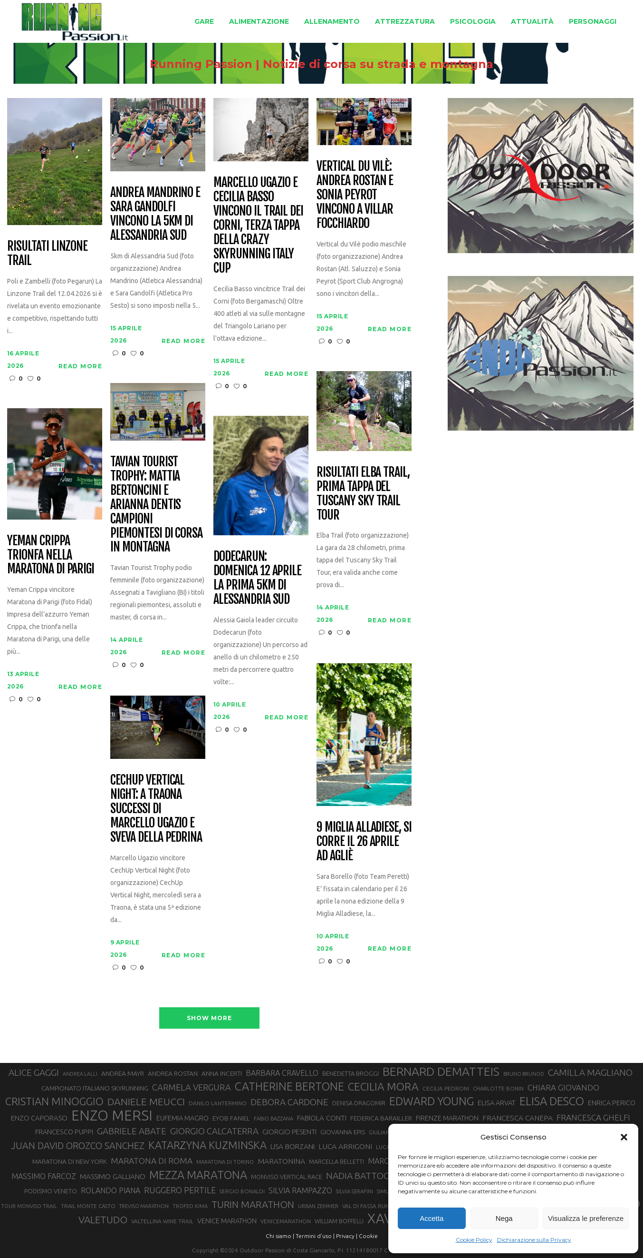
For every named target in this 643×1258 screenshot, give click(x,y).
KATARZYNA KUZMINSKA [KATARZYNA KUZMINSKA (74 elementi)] (207, 1145)
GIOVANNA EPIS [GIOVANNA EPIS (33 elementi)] (342, 1132)
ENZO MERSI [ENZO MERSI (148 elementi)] (112, 1116)
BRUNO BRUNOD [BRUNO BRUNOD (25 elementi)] (523, 1074)
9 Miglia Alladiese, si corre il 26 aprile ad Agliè (364, 841)
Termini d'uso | (315, 1236)
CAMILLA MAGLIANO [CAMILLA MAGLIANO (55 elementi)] (590, 1072)
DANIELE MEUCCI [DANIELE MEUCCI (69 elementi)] (146, 1101)
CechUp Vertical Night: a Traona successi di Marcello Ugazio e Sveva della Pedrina (156, 808)
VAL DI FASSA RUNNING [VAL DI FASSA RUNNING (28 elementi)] (372, 1206)
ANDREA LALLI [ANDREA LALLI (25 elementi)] (80, 1074)
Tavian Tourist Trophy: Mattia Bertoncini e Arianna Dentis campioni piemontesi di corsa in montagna (156, 504)
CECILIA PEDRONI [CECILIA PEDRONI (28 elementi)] (445, 1088)
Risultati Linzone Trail (47, 253)
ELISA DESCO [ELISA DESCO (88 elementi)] (551, 1101)
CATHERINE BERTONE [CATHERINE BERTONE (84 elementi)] (289, 1086)
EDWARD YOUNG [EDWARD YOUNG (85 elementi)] (431, 1101)
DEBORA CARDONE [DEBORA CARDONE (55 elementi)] (289, 1102)
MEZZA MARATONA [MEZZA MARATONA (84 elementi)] (198, 1175)
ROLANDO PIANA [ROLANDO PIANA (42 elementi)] (110, 1190)
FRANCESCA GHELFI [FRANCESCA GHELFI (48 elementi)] (593, 1117)
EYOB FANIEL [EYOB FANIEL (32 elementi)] (231, 1118)
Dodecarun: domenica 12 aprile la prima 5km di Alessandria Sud (257, 578)
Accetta (431, 1218)
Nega (504, 1218)
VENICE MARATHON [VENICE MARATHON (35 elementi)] (227, 1221)
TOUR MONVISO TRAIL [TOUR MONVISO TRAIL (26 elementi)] (29, 1206)
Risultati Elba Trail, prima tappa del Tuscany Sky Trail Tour (363, 493)
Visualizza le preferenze (586, 1218)
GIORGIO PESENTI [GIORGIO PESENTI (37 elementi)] (289, 1132)
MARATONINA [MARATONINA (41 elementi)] (281, 1161)
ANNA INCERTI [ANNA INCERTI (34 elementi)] (222, 1073)
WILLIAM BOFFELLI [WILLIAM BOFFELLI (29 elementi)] (339, 1221)
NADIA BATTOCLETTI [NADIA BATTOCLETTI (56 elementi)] (369, 1175)
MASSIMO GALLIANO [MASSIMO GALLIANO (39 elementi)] (112, 1176)
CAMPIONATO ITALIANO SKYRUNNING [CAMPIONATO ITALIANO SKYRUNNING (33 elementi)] (94, 1088)
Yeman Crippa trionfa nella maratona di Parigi (50, 555)
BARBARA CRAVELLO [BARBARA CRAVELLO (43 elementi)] (282, 1073)
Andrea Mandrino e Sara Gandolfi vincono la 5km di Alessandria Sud (155, 214)
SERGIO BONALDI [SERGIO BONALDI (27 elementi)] (242, 1191)
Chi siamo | (280, 1236)
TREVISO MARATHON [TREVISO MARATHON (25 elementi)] (144, 1206)
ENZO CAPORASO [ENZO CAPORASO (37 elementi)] (39, 1118)
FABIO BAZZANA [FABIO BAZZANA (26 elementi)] (273, 1118)
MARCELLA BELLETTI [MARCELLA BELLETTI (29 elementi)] (336, 1161)
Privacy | (346, 1236)
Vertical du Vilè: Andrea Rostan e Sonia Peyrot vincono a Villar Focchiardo (355, 194)
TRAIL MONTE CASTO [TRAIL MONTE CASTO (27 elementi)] (88, 1206)
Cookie (368, 1236)
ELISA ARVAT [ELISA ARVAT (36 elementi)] (497, 1103)
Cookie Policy (474, 1239)
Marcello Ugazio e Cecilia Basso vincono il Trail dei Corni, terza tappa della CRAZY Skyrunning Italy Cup (258, 225)
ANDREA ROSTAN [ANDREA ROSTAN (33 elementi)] (173, 1073)
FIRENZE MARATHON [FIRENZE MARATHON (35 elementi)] (447, 1118)
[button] (624, 1137)
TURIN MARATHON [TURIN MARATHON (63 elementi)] (252, 1204)
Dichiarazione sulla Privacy (534, 1239)
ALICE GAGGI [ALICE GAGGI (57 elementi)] (34, 1072)
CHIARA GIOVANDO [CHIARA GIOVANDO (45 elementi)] (563, 1087)
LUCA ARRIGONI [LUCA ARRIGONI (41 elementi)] (345, 1146)
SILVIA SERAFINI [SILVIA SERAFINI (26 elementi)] (354, 1191)
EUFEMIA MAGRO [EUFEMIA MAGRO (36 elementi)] (182, 1118)
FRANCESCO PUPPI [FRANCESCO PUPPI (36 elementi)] (64, 1132)
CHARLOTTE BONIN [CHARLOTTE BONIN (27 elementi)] (498, 1088)
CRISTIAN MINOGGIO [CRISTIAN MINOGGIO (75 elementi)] (54, 1101)
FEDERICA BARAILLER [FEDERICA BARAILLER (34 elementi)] (381, 1118)
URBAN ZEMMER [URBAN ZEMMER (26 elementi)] (318, 1206)
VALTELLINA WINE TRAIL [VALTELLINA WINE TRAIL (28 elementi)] (162, 1221)
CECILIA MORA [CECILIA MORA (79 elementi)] (383, 1086)
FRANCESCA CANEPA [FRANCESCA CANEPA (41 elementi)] (517, 1117)
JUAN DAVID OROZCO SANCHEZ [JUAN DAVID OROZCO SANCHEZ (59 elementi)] (77, 1145)
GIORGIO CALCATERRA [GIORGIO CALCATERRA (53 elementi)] (214, 1131)
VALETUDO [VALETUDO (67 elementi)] (102, 1219)
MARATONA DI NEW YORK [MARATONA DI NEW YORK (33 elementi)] (69, 1161)
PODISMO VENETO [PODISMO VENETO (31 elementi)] (50, 1191)
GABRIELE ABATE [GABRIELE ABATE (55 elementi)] (131, 1131)
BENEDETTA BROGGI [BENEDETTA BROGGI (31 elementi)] (350, 1073)
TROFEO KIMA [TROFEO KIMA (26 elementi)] (190, 1206)
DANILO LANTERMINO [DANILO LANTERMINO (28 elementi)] (218, 1103)
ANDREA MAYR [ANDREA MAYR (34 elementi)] (122, 1073)
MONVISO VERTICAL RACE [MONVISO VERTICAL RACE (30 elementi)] (286, 1176)
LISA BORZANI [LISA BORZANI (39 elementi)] (292, 1146)
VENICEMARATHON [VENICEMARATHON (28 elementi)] (285, 1221)
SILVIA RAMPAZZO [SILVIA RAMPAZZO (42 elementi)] (300, 1190)
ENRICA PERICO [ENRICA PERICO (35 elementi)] (611, 1103)
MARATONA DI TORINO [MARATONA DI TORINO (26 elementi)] (225, 1162)
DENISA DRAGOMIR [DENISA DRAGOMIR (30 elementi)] (358, 1103)
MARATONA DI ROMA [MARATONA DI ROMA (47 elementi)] (151, 1160)
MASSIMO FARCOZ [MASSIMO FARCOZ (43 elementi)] (43, 1176)
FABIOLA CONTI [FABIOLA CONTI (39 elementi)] (321, 1118)
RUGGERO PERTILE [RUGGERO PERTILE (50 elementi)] (180, 1190)
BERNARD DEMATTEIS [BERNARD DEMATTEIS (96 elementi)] (441, 1071)
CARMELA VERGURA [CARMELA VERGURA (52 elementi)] (191, 1087)
